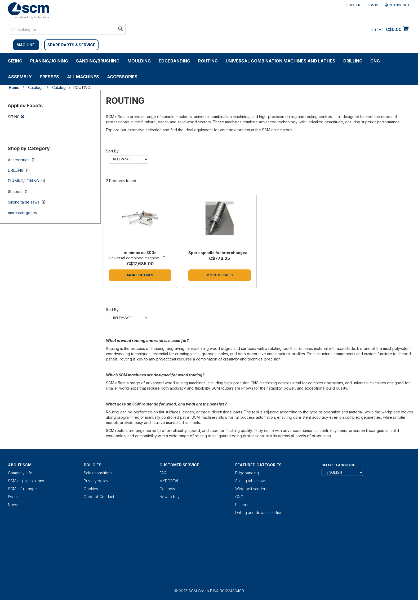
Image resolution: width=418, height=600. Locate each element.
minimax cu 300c (140, 252)
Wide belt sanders (251, 488)
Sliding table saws (23, 202)
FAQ (163, 473)
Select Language (338, 465)
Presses (49, 76)
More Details (140, 275)
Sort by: (112, 151)
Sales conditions (98, 473)
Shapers (15, 191)
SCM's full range (22, 488)
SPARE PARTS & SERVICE (71, 45)
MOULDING (139, 61)
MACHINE (25, 45)
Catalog (59, 87)
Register (352, 5)
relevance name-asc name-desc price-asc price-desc (128, 159)
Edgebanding (174, 61)
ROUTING (208, 61)
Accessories (122, 76)
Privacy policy (96, 481)
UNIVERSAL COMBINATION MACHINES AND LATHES (280, 61)
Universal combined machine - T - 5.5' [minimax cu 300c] (142, 258)
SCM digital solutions (26, 481)
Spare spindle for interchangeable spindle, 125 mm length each (248, 252)
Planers (241, 504)
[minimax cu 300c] (140, 223)
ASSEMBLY (20, 76)
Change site (397, 5)
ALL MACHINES (83, 76)
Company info (20, 473)
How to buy (169, 496)
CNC (375, 61)
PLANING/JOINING (49, 61)
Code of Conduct (99, 496)
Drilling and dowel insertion (258, 512)
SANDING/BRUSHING (97, 61)
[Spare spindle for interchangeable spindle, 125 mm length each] (219, 223)
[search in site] (61, 29)
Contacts (167, 488)
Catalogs (35, 87)
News (13, 504)
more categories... (23, 212)
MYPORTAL (169, 481)
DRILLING (352, 61)
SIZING (15, 61)
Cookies (91, 488)
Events (14, 496)
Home (14, 87)
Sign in (372, 5)
